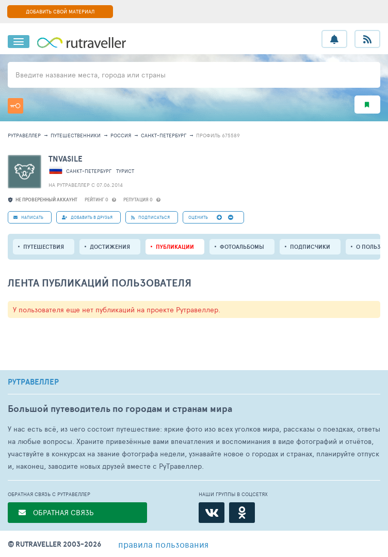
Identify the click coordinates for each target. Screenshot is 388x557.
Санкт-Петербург (163, 135)
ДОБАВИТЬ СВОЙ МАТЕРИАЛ (60, 11)
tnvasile (65, 159)
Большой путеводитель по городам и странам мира (120, 408)
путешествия (43, 247)
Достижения (110, 247)
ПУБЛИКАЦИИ (175, 247)
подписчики (310, 247)
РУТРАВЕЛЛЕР (33, 382)
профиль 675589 (218, 135)
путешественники (76, 135)
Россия (120, 135)
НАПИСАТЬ (28, 217)
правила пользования (163, 544)
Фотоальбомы (242, 247)
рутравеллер (24, 135)
